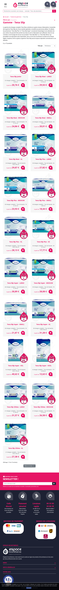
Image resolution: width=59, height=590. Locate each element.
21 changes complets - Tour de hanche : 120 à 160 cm (16, 452)
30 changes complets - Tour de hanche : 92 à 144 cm (43, 163)
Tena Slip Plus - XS (43, 242)
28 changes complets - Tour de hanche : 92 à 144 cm (16, 287)
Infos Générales (9, 567)
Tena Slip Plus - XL (15, 242)
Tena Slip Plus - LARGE (43, 159)
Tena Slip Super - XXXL (43, 366)
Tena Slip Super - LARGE (15, 283)
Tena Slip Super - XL (43, 324)
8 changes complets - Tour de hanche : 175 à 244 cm (43, 370)
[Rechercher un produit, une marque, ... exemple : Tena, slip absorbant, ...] (29, 11)
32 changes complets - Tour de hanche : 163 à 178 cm (16, 370)
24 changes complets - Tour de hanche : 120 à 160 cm (16, 163)
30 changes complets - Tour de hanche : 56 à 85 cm (43, 205)
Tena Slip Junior (15, 77)
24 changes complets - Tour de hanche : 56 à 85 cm (43, 122)
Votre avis (7, 572)
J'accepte (29, 588)
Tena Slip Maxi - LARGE (43, 77)
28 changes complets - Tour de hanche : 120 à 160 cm (43, 329)
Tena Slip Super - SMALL (15, 324)
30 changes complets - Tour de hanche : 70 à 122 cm (16, 205)
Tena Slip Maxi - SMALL (43, 118)
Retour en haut (29, 466)
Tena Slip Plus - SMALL (43, 200)
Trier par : (40, 46)
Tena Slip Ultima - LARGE (16, 407)
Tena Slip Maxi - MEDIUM (16, 118)
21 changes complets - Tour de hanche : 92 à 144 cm (16, 411)
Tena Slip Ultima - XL (15, 448)
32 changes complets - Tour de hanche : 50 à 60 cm (16, 81)
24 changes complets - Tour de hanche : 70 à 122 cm (16, 122)
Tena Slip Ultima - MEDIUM (43, 407)
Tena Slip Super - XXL (15, 366)
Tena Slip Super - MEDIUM (43, 283)
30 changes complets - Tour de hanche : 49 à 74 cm (43, 246)
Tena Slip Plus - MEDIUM (16, 200)
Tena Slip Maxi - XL (15, 159)
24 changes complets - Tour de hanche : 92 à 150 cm (43, 81)
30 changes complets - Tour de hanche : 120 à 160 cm (16, 246)
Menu (5, 563)
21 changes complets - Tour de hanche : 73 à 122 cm (43, 411)
